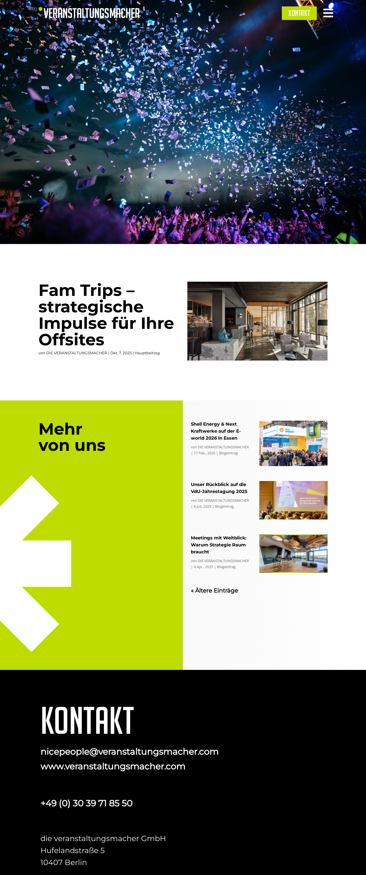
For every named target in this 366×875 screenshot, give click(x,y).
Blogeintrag (228, 453)
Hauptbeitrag (147, 353)
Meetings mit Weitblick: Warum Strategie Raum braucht (219, 545)
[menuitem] (299, 13)
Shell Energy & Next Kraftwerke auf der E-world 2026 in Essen (216, 431)
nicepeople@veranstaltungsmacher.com (129, 751)
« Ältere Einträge (214, 590)
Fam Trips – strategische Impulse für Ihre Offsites (106, 314)
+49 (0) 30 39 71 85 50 (86, 803)
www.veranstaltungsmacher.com (112, 766)
